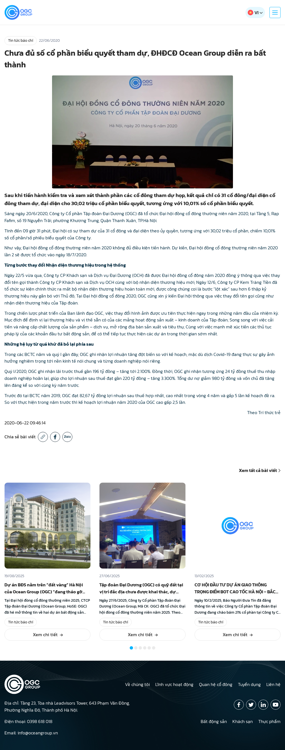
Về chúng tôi (137, 684)
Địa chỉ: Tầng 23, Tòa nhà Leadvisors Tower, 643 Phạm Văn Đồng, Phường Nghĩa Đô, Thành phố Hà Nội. (67, 706)
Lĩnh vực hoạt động (174, 684)
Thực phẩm (269, 721)
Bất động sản (214, 721)
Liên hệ (273, 684)
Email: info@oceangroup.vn (31, 732)
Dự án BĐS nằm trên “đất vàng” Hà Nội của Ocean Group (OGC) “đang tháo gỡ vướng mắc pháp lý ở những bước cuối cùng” (44, 595)
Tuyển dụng (249, 684)
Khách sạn (242, 721)
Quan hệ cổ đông (215, 684)
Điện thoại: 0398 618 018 (28, 721)
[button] (131, 648)
